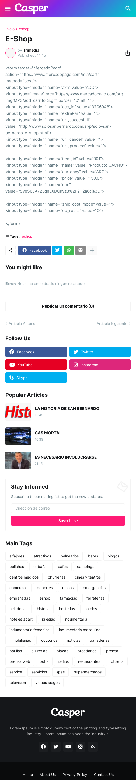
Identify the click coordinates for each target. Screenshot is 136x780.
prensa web (19, 661)
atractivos (42, 556)
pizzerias (39, 650)
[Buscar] (129, 8)
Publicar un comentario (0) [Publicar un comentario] (68, 306)
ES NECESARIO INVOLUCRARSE (66, 457)
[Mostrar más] (92, 250)
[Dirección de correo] (68, 508)
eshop (24, 29)
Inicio (10, 29)
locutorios (48, 640)
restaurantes (89, 661)
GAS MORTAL (48, 433)
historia (43, 608)
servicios (39, 672)
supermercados (88, 672)
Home (28, 774)
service (15, 672)
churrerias (56, 577)
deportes (45, 587)
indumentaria (75, 619)
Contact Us (104, 774)
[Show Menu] (7, 8)
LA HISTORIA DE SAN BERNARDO (67, 408)
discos (68, 587)
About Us (48, 774)
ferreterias (95, 598)
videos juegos (47, 682)
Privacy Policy (74, 774)
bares (93, 556)
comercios (18, 587)
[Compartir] (126, 53)
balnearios (70, 556)
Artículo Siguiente (112, 323)
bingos (113, 556)
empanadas (19, 598)
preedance (87, 650)
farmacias (68, 598)
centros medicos (24, 577)
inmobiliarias (20, 640)
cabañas (40, 566)
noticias (73, 640)
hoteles (90, 608)
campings (85, 566)
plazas (62, 650)
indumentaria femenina (29, 629)
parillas (15, 650)
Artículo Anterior (23, 323)
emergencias (94, 587)
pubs (44, 661)
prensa (112, 650)
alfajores (16, 556)
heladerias (18, 608)
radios (63, 661)
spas (60, 672)
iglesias (48, 619)
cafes (63, 566)
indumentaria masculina (79, 629)
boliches (16, 566)
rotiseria (117, 661)
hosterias (67, 608)
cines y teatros (88, 577)
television (17, 682)
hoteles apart (21, 619)
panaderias (99, 640)
